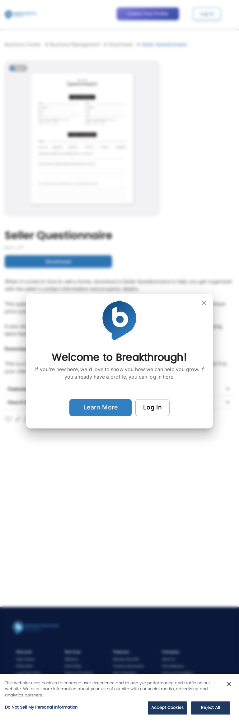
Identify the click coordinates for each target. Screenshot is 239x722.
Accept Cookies (167, 708)
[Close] (229, 684)
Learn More (100, 407)
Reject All (210, 708)
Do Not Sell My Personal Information (41, 707)
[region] (119, 698)
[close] (203, 302)
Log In (152, 407)
